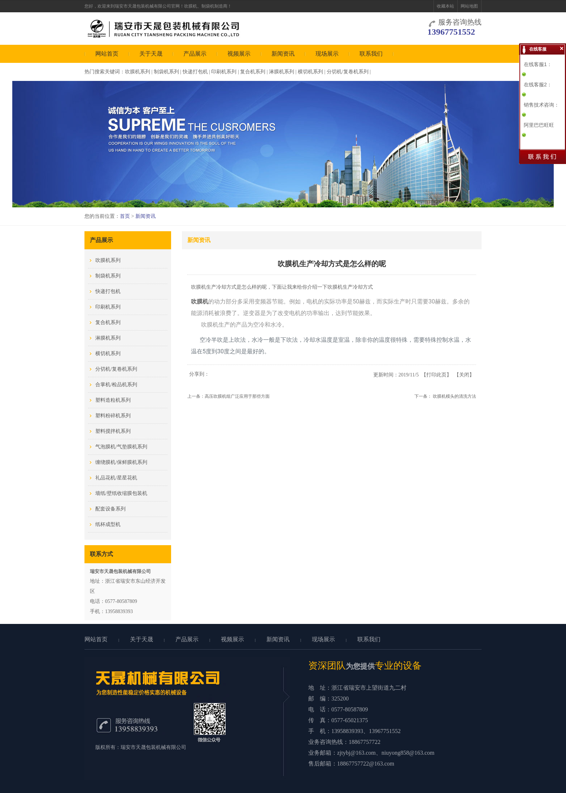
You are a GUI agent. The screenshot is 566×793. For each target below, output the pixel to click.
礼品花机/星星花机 (116, 477)
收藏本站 (445, 6)
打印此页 (436, 375)
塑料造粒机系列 (113, 400)
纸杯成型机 (108, 524)
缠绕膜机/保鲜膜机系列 (121, 462)
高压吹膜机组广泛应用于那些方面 (237, 396)
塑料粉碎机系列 (113, 415)
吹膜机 (199, 301)
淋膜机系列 (281, 71)
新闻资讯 (283, 54)
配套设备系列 (110, 509)
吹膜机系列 (137, 71)
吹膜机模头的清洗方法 (454, 396)
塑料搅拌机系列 (113, 431)
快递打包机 (195, 71)
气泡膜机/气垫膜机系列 (121, 446)
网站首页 (106, 54)
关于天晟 (150, 54)
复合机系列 (252, 71)
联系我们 (371, 54)
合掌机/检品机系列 (116, 384)
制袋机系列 (166, 71)
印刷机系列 (223, 71)
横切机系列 (310, 71)
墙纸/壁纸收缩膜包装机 (121, 493)
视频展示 (239, 54)
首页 (125, 216)
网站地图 (469, 6)
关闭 (464, 375)
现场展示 (327, 54)
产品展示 (194, 54)
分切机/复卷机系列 (348, 71)
